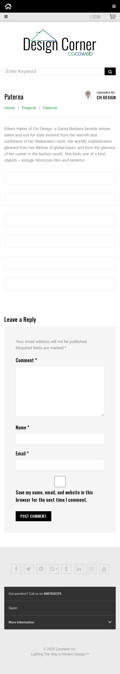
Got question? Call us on (35, 593)
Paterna (50, 108)
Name (22, 427)
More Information (21, 622)
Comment (26, 360)
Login (95, 16)
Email (22, 453)
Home (9, 108)
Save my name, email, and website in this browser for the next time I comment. (54, 496)
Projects (29, 108)
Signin (13, 608)
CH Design (106, 97)
